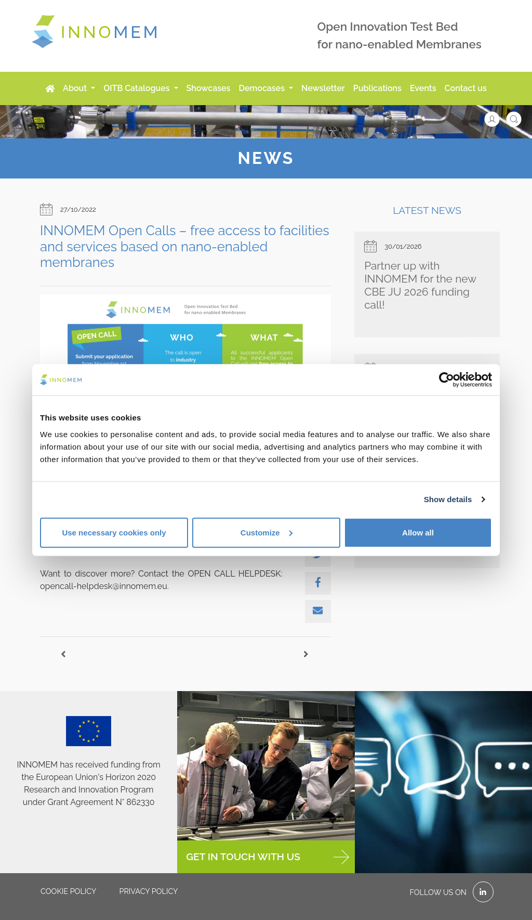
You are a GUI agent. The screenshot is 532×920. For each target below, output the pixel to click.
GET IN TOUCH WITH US (267, 857)
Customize (266, 532)
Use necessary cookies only (114, 532)
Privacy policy (148, 891)
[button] (497, 118)
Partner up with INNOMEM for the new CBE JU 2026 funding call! (420, 285)
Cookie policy (68, 891)
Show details (448, 499)
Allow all (418, 532)
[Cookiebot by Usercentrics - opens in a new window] (446, 380)
